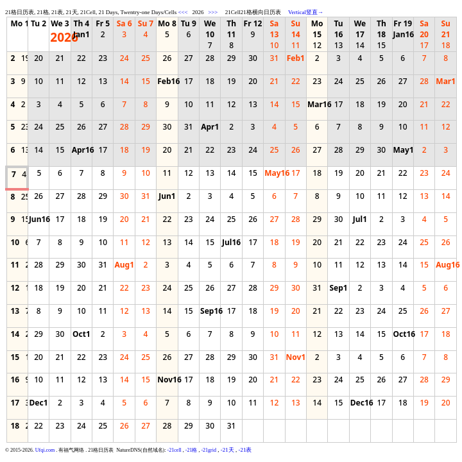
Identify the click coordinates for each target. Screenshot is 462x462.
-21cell (174, 450)
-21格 (191, 450)
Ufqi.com (45, 450)
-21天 (227, 450)
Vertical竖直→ (305, 12)
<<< (182, 12)
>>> (213, 12)
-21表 (245, 450)
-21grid (208, 450)
